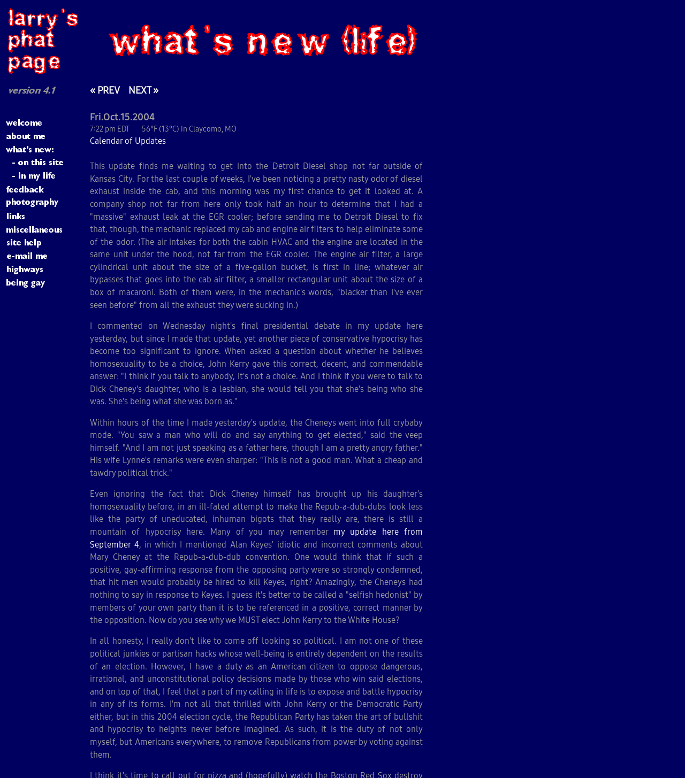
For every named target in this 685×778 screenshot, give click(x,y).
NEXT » (143, 90)
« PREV (105, 90)
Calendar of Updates (128, 141)
